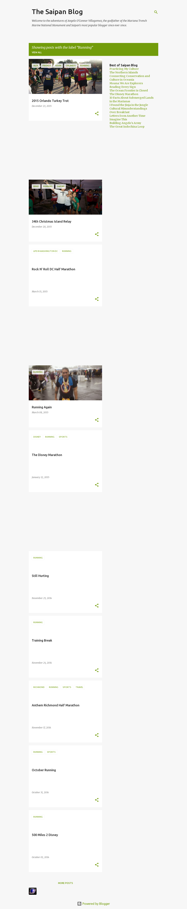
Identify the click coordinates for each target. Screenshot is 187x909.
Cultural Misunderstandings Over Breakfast (128, 110)
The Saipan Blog (57, 11)
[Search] (156, 12)
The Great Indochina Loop (126, 126)
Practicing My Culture (124, 69)
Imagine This (118, 119)
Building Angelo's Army (125, 123)
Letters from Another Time (127, 115)
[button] (96, 113)
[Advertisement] (64, 150)
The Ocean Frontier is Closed (128, 90)
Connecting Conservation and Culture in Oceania (129, 77)
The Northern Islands (123, 72)
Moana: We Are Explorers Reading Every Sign (126, 85)
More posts (65, 883)
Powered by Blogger (93, 903)
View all (37, 52)
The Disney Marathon (123, 94)
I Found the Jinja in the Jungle (128, 105)
